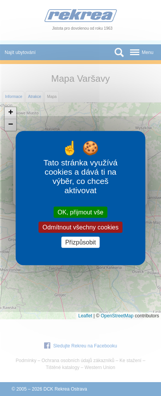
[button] (10, 113)
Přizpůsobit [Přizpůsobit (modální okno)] (80, 242)
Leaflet (85, 315)
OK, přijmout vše (80, 212)
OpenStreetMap (117, 315)
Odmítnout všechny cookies (81, 227)
